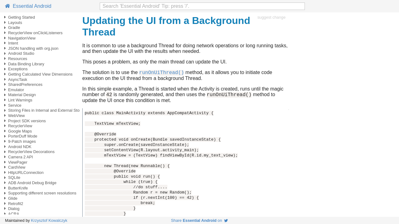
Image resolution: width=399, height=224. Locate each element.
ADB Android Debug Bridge (32, 182)
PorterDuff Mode (22, 136)
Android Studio (21, 53)
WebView (16, 115)
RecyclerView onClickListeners (35, 32)
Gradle (14, 27)
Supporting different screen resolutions (42, 193)
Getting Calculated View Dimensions (40, 74)
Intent (13, 43)
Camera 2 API (20, 157)
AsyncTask (17, 79)
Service (15, 105)
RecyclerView (20, 126)
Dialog (13, 208)
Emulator (16, 89)
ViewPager (17, 162)
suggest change (271, 17)
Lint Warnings (20, 100)
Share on (199, 220)
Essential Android (28, 6)
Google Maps (20, 131)
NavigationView (22, 38)
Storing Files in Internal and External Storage (48, 110)
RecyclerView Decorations (31, 151)
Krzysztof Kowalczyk (49, 220)
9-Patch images (22, 141)
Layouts (15, 22)
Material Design (22, 94)
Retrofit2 (15, 203)
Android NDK (19, 146)
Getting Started (21, 17)
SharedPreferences (25, 84)
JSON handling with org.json (33, 48)
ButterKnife (18, 188)
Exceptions (18, 69)
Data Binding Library (26, 64)
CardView (16, 167)
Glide (12, 198)
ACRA (13, 214)
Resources (17, 58)
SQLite (14, 177)
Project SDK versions (27, 121)
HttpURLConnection (26, 172)
